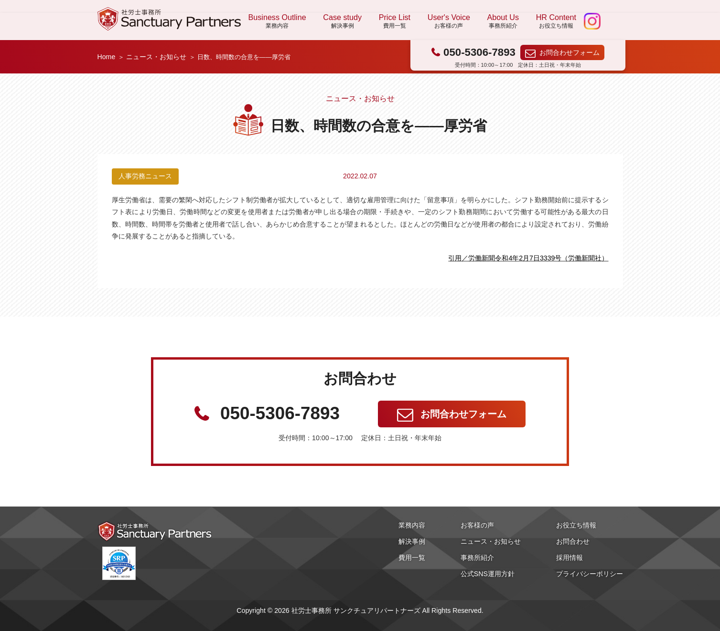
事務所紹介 (477, 557)
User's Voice (449, 21)
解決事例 (411, 541)
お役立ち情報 (576, 525)
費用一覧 (411, 557)
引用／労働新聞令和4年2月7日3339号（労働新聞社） (528, 258)
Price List (394, 21)
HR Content (556, 21)
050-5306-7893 (479, 52)
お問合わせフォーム (569, 52)
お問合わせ (573, 541)
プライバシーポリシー (589, 574)
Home (106, 57)
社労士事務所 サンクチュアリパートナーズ (169, 19)
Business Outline (277, 21)
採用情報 (569, 557)
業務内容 (411, 525)
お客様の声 (477, 525)
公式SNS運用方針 (488, 574)
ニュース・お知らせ (156, 57)
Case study (342, 21)
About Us (503, 21)
